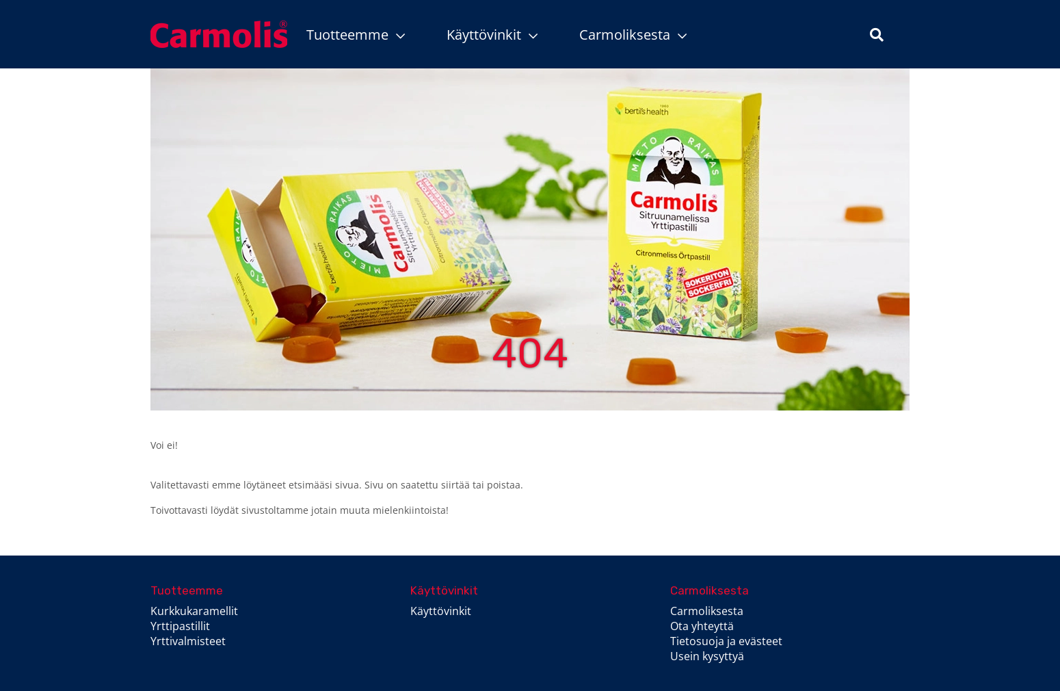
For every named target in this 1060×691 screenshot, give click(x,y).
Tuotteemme (355, 34)
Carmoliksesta (633, 34)
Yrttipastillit (180, 626)
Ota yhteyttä (702, 626)
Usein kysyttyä (707, 656)
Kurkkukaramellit (194, 610)
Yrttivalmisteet (188, 641)
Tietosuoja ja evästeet (726, 641)
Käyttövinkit (492, 34)
